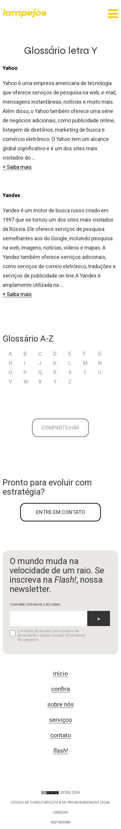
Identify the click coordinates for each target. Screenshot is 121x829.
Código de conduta (28, 802)
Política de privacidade (67, 802)
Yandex (11, 195)
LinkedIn (60, 812)
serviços (60, 719)
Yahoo (10, 68)
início (60, 673)
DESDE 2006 (60, 793)
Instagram (60, 822)
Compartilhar (60, 428)
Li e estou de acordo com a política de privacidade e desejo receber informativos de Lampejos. (48, 635)
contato (60, 735)
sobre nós (60, 704)
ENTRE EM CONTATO (60, 512)
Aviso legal (99, 802)
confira (60, 688)
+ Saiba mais (17, 167)
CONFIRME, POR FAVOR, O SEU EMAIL (35, 604)
